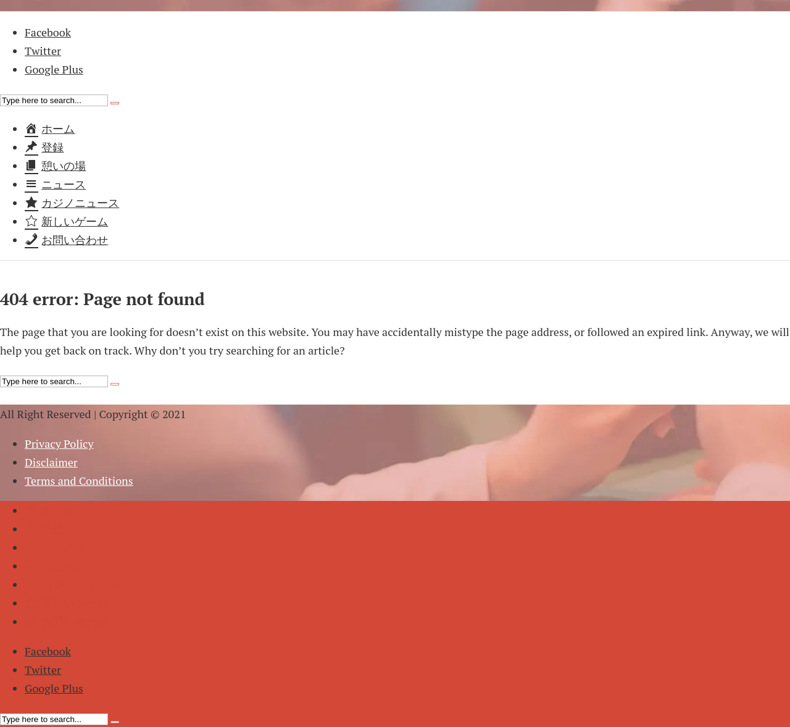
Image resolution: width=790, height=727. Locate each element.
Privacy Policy (59, 443)
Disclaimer (51, 462)
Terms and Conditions (79, 480)
